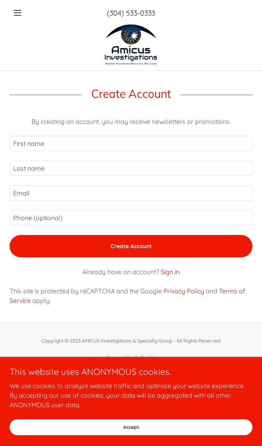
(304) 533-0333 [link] (131, 13)
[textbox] (131, 143)
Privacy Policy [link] (184, 291)
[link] (131, 45)
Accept (131, 427)
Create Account (131, 246)
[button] (28, 13)
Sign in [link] (170, 272)
